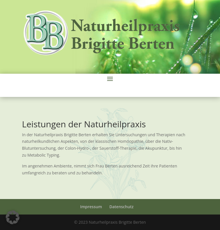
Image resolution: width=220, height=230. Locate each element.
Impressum (91, 206)
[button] (12, 217)
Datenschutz (121, 206)
